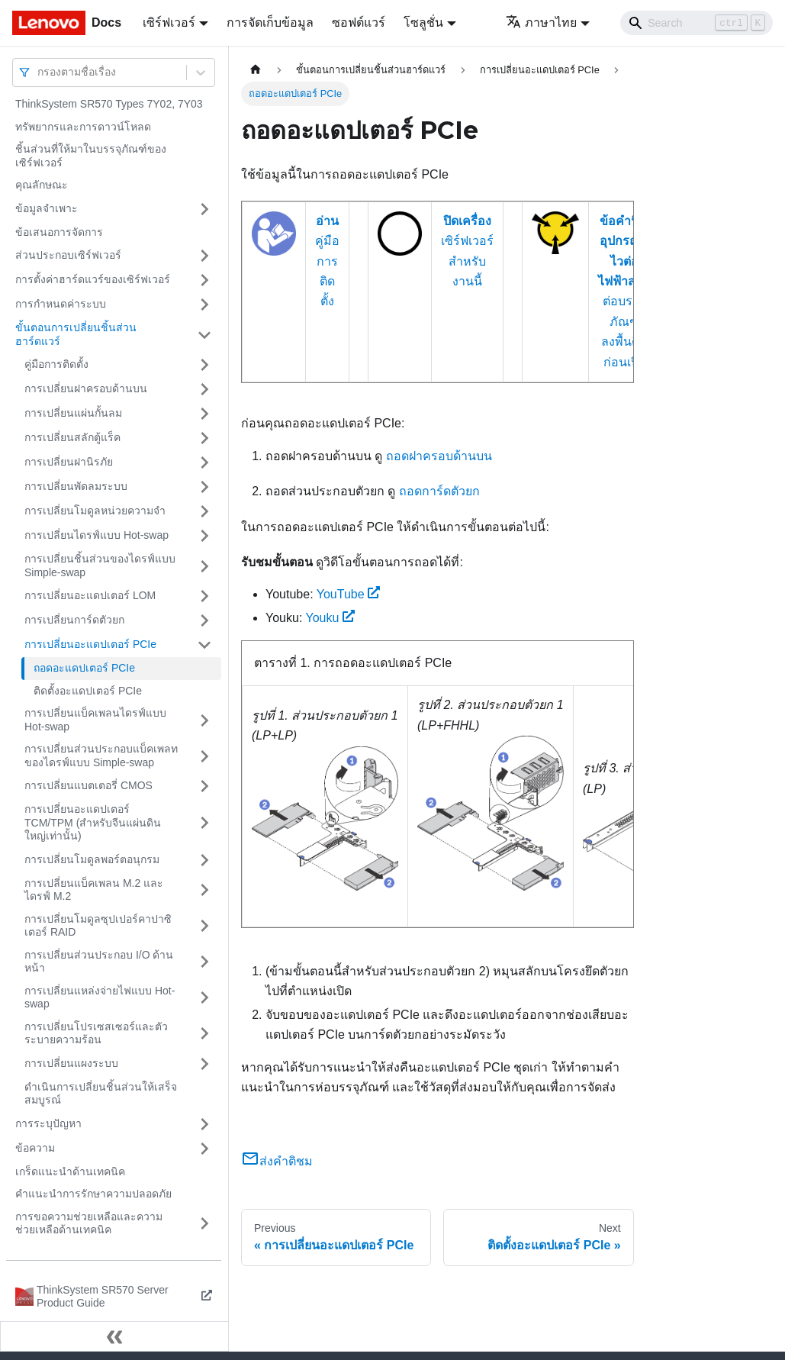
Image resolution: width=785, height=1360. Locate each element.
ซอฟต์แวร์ (358, 22)
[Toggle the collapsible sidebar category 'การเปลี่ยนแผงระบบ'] (204, 1064)
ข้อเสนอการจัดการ (59, 232)
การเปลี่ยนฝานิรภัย (68, 462)
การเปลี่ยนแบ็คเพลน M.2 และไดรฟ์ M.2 (93, 890)
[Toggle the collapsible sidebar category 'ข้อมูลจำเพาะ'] (204, 209)
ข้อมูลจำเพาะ (46, 208)
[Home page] (255, 70)
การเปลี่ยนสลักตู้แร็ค (72, 437)
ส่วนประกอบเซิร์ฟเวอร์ (68, 255)
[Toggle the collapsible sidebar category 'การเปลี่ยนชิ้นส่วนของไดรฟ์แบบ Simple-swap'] (204, 566)
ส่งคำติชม (277, 1161)
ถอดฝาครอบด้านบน (439, 456)
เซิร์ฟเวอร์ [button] (169, 22)
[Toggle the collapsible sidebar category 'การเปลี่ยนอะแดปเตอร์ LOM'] (204, 596)
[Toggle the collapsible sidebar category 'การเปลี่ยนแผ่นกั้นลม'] (204, 413)
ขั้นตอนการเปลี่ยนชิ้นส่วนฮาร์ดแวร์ (76, 334)
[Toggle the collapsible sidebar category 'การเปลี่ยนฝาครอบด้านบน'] (204, 389)
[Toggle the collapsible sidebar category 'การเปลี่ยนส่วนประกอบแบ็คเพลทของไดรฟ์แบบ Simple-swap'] (204, 756)
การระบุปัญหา (48, 1123)
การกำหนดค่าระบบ (60, 304)
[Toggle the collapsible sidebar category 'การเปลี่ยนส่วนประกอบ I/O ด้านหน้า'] (204, 962)
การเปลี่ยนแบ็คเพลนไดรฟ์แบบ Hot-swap (95, 720)
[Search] (696, 23)
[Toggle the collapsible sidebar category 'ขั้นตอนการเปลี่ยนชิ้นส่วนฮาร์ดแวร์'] (204, 335)
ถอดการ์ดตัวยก (439, 491)
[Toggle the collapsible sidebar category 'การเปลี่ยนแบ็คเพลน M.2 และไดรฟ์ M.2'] (204, 890)
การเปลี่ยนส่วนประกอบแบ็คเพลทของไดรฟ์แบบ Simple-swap (101, 756)
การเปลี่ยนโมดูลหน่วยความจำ (95, 510)
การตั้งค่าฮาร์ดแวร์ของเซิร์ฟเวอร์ (92, 279)
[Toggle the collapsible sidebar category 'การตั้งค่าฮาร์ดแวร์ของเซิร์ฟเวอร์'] (204, 280)
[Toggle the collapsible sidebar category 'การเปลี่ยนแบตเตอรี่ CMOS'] (204, 786)
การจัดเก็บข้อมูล (270, 22)
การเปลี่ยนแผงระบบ (71, 1063)
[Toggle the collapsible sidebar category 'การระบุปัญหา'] (204, 1124)
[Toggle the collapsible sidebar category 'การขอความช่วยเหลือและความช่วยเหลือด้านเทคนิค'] (204, 1224)
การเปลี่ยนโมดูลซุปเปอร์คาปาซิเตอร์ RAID (98, 926)
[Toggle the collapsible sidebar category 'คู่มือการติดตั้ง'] (204, 365)
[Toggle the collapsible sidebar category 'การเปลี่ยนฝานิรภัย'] (204, 462)
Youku (331, 617)
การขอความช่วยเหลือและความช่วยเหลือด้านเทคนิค (88, 1223)
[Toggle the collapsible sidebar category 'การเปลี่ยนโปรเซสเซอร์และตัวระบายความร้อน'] (204, 1034)
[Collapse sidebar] (114, 1336)
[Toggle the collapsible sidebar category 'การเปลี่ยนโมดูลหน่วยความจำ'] (204, 511)
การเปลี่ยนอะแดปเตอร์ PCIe (90, 644)
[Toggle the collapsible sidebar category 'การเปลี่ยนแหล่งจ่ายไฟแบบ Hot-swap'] (204, 998)
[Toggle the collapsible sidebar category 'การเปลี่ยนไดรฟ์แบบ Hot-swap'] (204, 536)
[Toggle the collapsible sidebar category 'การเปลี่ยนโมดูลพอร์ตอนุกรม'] (204, 860)
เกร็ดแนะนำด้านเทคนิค (70, 1171)
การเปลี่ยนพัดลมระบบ (75, 486)
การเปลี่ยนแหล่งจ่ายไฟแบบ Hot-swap (99, 997)
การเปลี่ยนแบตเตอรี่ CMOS (88, 785)
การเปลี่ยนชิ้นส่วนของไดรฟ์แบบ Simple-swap (99, 565)
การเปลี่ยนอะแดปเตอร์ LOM (90, 595)
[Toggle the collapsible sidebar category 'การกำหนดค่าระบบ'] (204, 304)
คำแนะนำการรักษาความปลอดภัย (93, 1194)
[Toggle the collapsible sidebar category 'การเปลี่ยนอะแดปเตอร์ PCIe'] (204, 645)
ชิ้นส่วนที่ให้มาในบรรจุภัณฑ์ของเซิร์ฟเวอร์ (90, 156)
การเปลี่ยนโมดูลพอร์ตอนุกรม (91, 859)
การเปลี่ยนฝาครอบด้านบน (85, 388)
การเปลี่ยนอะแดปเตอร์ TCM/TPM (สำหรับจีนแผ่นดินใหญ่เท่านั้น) (92, 822)
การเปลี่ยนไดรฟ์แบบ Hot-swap (96, 535)
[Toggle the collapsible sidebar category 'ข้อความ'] (204, 1148)
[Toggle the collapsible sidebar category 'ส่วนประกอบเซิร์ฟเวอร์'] (204, 255)
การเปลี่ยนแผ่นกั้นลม (73, 413)
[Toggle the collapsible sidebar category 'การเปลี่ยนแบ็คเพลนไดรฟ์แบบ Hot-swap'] (204, 720)
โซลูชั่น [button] (423, 22)
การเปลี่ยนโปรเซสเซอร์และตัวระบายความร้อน (96, 1033)
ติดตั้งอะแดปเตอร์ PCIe (88, 691)
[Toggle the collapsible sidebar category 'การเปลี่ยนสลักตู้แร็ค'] (204, 438)
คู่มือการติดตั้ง (56, 364)
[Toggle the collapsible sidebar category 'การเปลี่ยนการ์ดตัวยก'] (204, 620)
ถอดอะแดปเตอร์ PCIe (84, 668)
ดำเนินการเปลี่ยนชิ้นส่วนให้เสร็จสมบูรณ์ (100, 1094)
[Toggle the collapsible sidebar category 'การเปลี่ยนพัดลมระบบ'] (204, 487)
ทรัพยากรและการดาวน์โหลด (83, 127)
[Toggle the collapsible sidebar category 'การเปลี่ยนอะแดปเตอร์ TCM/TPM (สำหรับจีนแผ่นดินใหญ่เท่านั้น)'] (204, 823)
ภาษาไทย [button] (541, 22)
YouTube (349, 594)
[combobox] (38, 72)
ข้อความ (35, 1148)
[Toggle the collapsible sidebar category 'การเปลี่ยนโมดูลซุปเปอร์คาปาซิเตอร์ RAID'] (204, 926)
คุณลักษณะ (41, 185)
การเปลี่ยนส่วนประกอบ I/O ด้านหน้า (98, 962)
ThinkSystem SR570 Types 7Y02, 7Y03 (109, 104)
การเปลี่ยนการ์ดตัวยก (74, 620)
